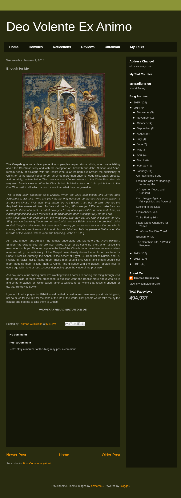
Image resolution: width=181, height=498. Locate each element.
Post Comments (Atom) (37, 463)
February (143, 165)
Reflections (62, 47)
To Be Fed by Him (147, 217)
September (144, 128)
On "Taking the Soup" (149, 175)
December (143, 112)
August (141, 133)
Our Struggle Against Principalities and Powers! (153, 200)
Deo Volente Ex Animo (69, 27)
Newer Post (16, 455)
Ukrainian (112, 47)
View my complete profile (144, 283)
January (142, 171)
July (140, 139)
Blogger (124, 485)
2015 (137, 102)
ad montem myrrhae (140, 66)
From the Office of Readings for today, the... (153, 182)
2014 (137, 107)
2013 (137, 253)
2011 (137, 264)
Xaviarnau (97, 485)
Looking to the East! (148, 206)
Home (14, 47)
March (141, 160)
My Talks (137, 47)
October (142, 123)
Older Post (111, 455)
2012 (137, 258)
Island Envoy (137, 88)
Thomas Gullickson (146, 278)
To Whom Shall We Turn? (151, 231)
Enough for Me (145, 236)
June (140, 144)
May (140, 149)
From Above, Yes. (147, 212)
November (143, 117)
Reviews (87, 47)
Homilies (36, 47)
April (140, 155)
